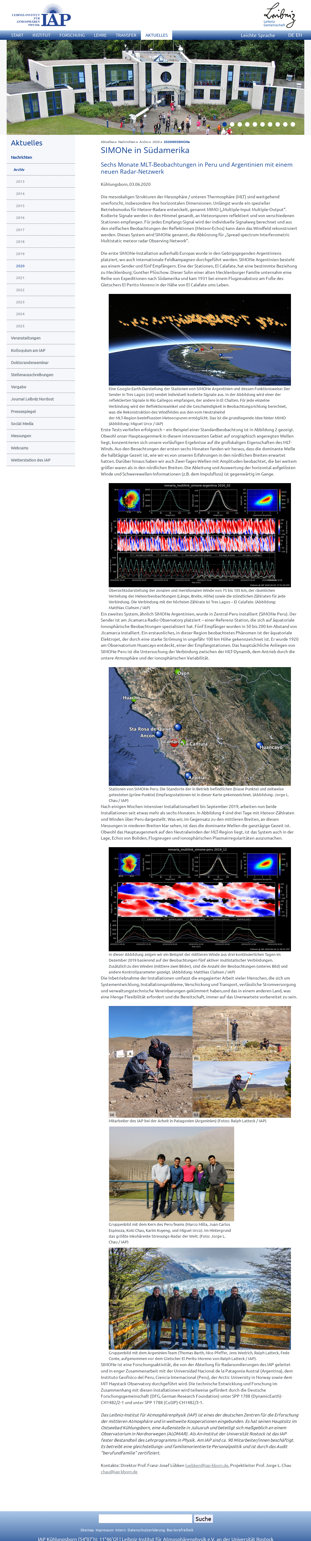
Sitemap (87, 1529)
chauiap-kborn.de (119, 1471)
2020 (156, 141)
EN (299, 35)
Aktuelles (107, 141)
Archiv (144, 141)
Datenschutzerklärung (146, 1529)
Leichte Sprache (258, 35)
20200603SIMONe (177, 141)
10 (295, 126)
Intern (120, 1529)
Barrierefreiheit (180, 1529)
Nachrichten (126, 141)
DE (291, 35)
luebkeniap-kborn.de (206, 1465)
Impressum (105, 1529)
